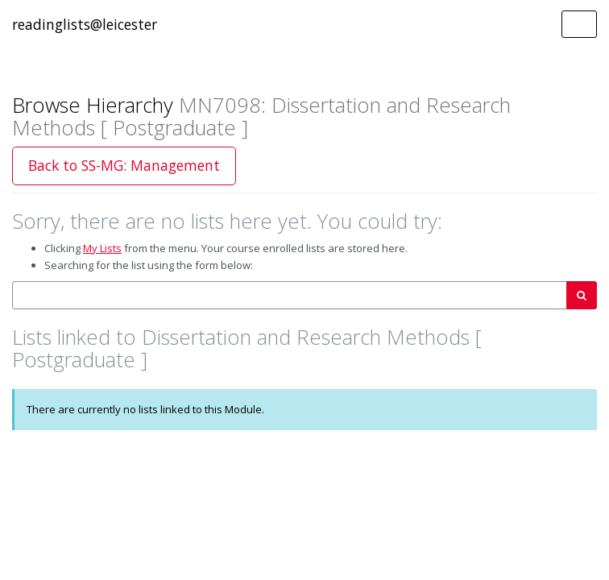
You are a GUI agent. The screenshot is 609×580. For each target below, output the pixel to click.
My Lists (102, 248)
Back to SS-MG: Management (124, 165)
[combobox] (289, 295)
